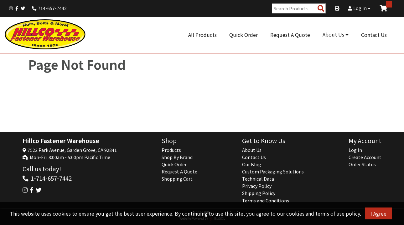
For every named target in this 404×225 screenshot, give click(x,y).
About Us (336, 34)
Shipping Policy (258, 193)
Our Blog (251, 164)
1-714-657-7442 (51, 178)
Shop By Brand (177, 157)
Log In (359, 8)
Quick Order (243, 34)
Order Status (362, 164)
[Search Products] (321, 9)
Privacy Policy (257, 186)
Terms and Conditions (265, 201)
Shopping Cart (177, 179)
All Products (202, 34)
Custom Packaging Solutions (273, 171)
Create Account (365, 157)
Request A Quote (290, 34)
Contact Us (374, 34)
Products (171, 150)
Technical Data (258, 179)
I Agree (378, 213)
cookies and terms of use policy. (323, 213)
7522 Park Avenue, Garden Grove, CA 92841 (72, 150)
